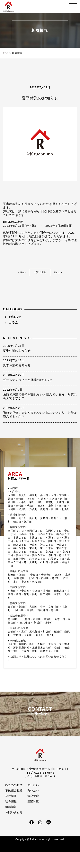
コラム (13, 322)
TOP (6, 53)
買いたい (33, 790)
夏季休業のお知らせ (17, 350)
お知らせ (15, 317)
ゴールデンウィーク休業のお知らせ (27, 379)
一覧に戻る (40, 272)
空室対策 (33, 801)
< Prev (22, 272)
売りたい (33, 785)
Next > (58, 272)
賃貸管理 (33, 795)
